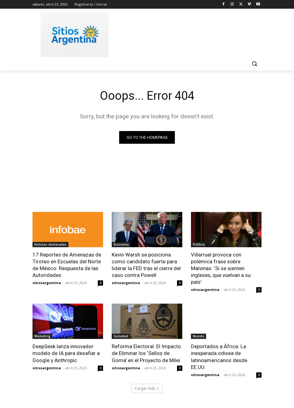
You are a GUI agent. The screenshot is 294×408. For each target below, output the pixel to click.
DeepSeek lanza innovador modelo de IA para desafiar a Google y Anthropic (66, 353)
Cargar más (147, 388)
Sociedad (121, 336)
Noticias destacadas (50, 244)
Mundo (198, 336)
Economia (121, 244)
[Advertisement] (189, 33)
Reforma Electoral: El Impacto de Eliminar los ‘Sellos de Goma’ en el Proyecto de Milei (146, 353)
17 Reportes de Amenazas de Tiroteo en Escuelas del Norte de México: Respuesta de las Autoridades (66, 265)
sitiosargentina (46, 282)
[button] (254, 63)
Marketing (42, 336)
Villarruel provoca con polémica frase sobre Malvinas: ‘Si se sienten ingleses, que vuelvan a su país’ (221, 268)
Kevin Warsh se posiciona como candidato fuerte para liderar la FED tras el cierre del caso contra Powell (146, 265)
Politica (199, 244)
